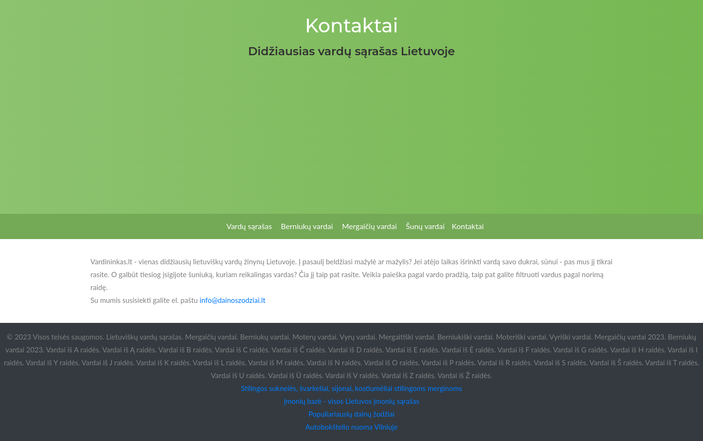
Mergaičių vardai (369, 226)
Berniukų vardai (307, 226)
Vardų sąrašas (249, 226)
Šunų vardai (425, 226)
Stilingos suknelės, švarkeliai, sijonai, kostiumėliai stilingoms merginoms (351, 388)
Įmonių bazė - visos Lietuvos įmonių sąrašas (351, 401)
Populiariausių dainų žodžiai (351, 414)
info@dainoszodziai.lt (232, 300)
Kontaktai (468, 226)
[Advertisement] (351, 133)
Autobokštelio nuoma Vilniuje (351, 426)
